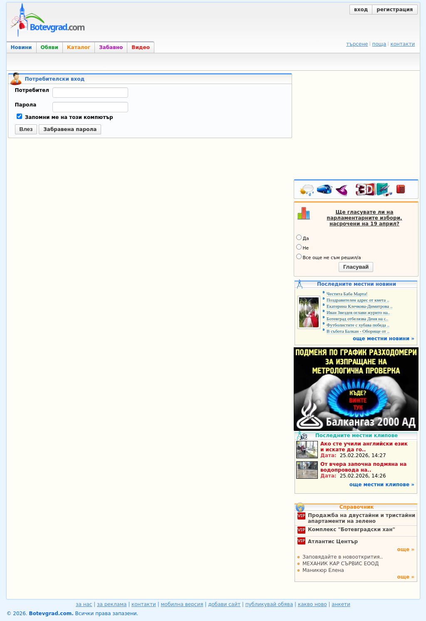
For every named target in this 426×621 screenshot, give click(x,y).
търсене (357, 44)
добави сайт (224, 604)
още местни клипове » (381, 484)
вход (361, 9)
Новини (21, 47)
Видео (140, 47)
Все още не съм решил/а (328, 257)
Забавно (111, 47)
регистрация (394, 9)
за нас (84, 604)
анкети (341, 604)
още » (405, 549)
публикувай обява (269, 604)
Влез (26, 129)
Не (302, 247)
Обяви (49, 47)
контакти (402, 44)
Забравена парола (70, 129)
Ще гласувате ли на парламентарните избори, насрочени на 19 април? (364, 218)
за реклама (111, 604)
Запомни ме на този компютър (65, 117)
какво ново (312, 604)
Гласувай (356, 267)
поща (379, 44)
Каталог (78, 47)
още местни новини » (383, 338)
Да (302, 238)
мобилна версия (182, 604)
